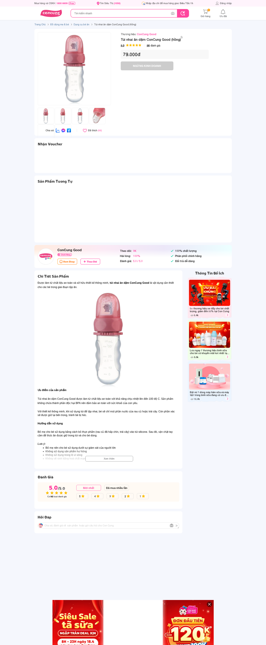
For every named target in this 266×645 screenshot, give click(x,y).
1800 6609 (62, 3)
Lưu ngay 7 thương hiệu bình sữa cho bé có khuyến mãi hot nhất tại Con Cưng (209, 352)
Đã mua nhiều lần (116, 487)
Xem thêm (109, 458)
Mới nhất (88, 487)
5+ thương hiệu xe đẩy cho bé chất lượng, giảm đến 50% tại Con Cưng (209, 310)
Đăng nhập (223, 3)
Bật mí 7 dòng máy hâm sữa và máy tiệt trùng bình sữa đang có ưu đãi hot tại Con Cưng (209, 394)
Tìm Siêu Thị (110, 3)
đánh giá (140, 45)
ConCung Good (146, 34)
